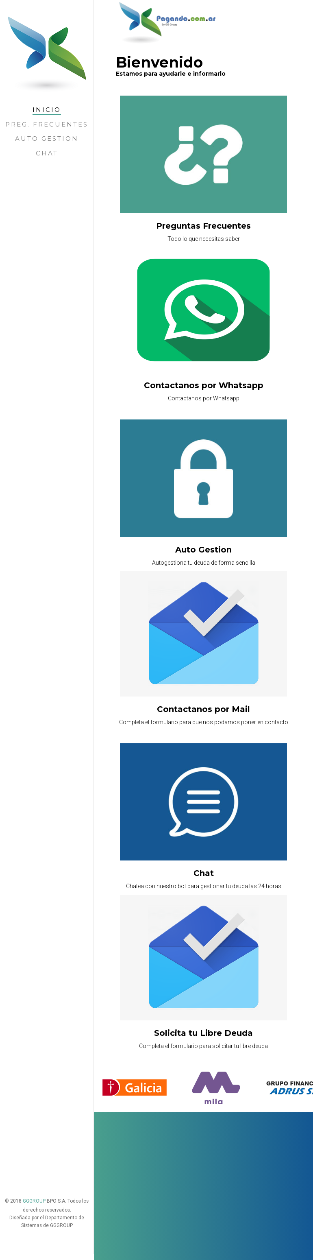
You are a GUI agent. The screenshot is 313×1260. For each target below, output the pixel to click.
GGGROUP (35, 1133)
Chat (47, 153)
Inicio (47, 110)
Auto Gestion (46, 138)
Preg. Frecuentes (46, 124)
